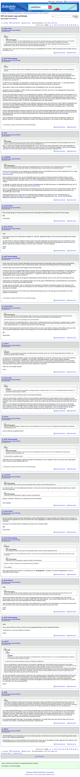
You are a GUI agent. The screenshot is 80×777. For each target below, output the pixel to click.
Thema (41, 13)
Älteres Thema (18, 753)
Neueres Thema (7, 753)
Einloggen (60, 1)
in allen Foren (54, 23)
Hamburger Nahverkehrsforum (30, 13)
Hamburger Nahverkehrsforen (14, 13)
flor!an (6, 416)
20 (75, 25)
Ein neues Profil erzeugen (72, 1)
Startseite (3, 13)
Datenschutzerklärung (39, 772)
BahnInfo (53, 774)
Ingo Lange (7, 28)
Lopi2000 (7, 157)
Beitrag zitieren (72, 52)
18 (71, 25)
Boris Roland (8, 227)
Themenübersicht (15, 23)
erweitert (76, 17)
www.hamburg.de (8, 174)
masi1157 (7, 475)
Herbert (14, 18)
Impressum (29, 772)
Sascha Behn (8, 206)
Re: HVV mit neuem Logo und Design (11, 30)
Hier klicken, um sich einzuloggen (11, 766)
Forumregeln (50, 772)
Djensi (6, 729)
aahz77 (6, 343)
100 (49, 23)
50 (46, 23)
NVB (5, 692)
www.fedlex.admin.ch (21, 196)
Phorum (32, 774)
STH (5, 133)
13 (61, 25)
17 (69, 25)
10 (55, 25)
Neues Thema (27, 23)
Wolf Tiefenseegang (10, 58)
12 (59, 25)
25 (44, 23)
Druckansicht (40, 756)
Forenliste (5, 23)
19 (73, 25)
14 (63, 25)
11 (57, 25)
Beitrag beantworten (60, 52)
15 (65, 25)
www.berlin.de (35, 186)
